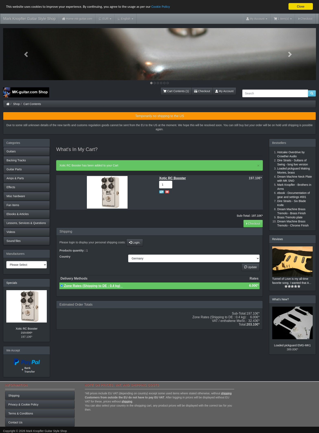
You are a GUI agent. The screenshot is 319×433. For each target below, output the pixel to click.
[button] (26, 54)
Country (64, 256)
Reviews (277, 239)
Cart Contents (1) (176, 91)
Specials (11, 282)
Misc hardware (16, 196)
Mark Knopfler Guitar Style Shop (29, 19)
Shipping (14, 395)
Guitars (11, 151)
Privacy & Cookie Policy (23, 404)
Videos (11, 232)
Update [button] (250, 267)
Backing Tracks (16, 160)
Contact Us (15, 422)
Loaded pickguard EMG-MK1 (292, 345)
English (125, 19)
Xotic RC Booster (26, 328)
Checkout (305, 18)
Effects (11, 187)
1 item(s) (283, 18)
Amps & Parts (15, 178)
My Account (224, 91)
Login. (134, 242)
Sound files (14, 241)
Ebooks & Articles (18, 214)
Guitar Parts (14, 169)
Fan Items (13, 205)
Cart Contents (32, 104)
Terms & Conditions (20, 413)
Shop (16, 104)
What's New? (280, 299)
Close (300, 6)
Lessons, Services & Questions (26, 223)
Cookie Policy (160, 6)
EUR (105, 19)
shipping (226, 393)
